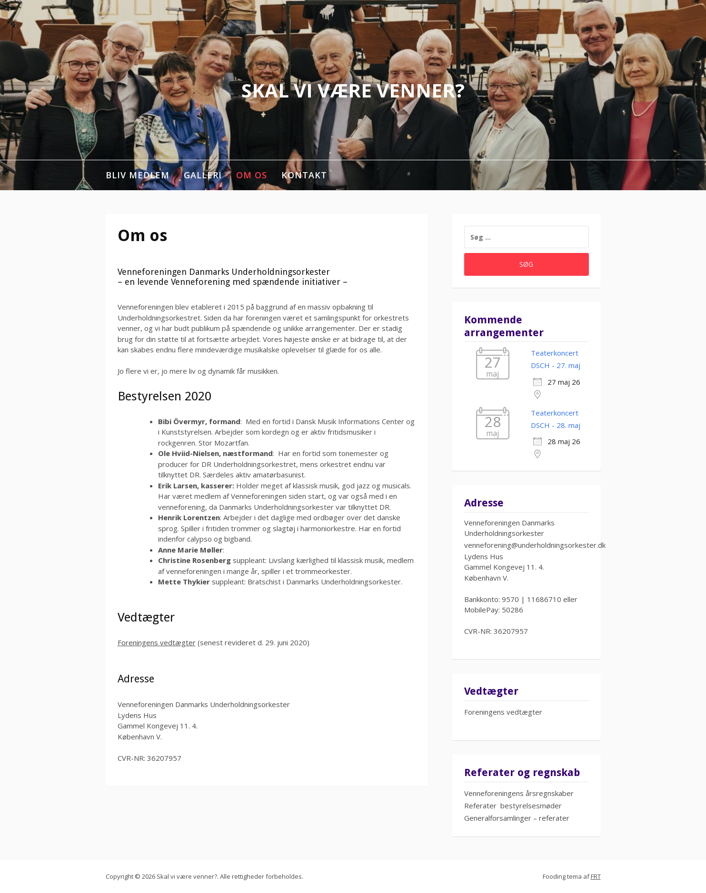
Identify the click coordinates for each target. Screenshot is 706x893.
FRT (596, 876)
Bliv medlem (137, 175)
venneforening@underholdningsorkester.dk (535, 545)
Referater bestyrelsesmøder (513, 805)
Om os (251, 175)
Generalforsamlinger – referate (515, 818)
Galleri (203, 175)
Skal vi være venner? (353, 90)
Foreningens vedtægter (157, 642)
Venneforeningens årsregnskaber (519, 793)
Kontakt (304, 175)
